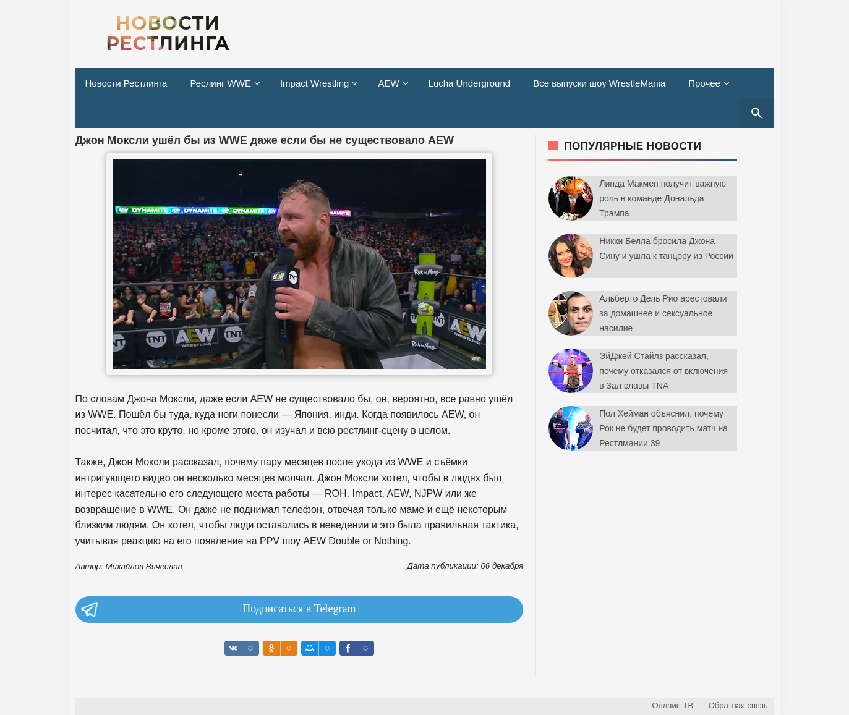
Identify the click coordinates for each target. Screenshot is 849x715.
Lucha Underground (470, 83)
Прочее (704, 83)
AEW (388, 83)
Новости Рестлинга (126, 83)
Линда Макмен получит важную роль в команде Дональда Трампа (662, 198)
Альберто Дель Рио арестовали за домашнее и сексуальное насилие (663, 313)
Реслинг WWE (220, 83)
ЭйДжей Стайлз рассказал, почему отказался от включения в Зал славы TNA (663, 371)
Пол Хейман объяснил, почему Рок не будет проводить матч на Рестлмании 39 (663, 428)
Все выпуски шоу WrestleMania (599, 83)
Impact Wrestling (314, 83)
